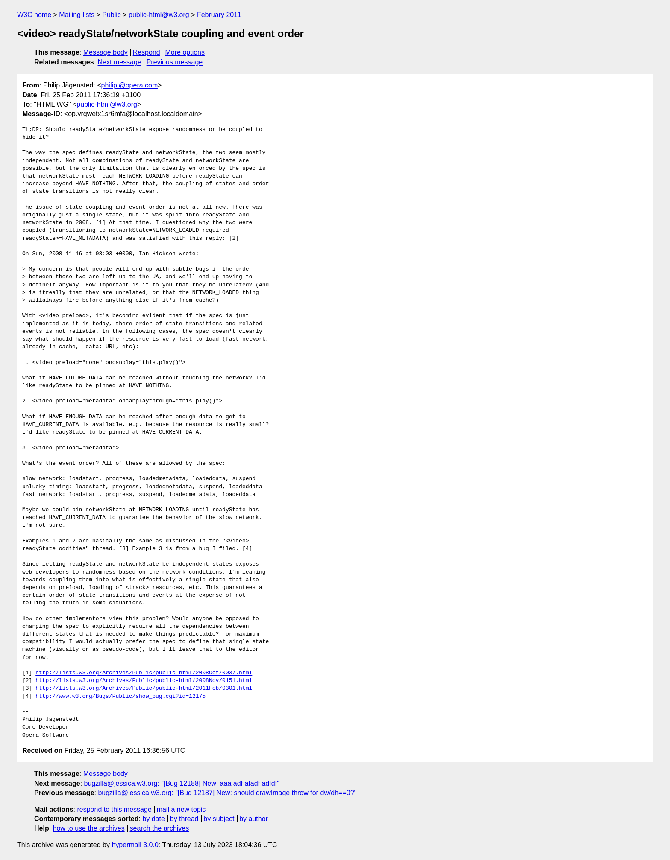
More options (185, 52)
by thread (184, 818)
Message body (105, 52)
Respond (146, 52)
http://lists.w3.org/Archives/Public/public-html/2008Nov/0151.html (143, 681)
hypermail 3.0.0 (135, 844)
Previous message (175, 62)
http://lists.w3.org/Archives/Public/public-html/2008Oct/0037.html (143, 673)
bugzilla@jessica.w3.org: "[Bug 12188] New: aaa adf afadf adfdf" (181, 783)
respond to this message (114, 809)
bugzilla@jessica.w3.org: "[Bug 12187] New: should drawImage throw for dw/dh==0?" (227, 792)
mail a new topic (181, 809)
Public (111, 14)
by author (253, 818)
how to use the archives (89, 828)
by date (153, 818)
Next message (119, 62)
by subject (218, 818)
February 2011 (219, 14)
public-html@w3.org (159, 14)
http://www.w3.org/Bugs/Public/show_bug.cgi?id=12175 (120, 696)
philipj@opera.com (129, 85)
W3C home (34, 14)
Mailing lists (76, 14)
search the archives (159, 828)
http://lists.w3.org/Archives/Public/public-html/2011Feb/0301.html (143, 688)
